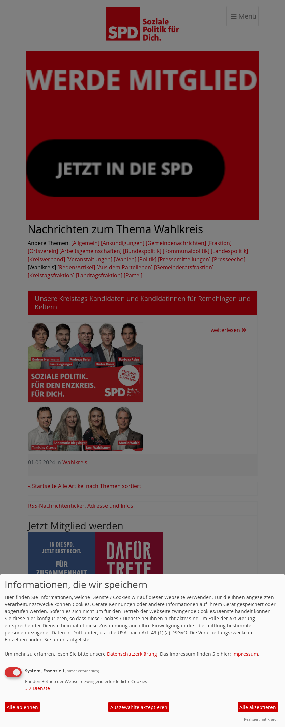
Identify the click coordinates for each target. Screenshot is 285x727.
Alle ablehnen (22, 707)
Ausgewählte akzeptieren (138, 707)
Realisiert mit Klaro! (261, 719)
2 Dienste (37, 688)
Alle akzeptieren (257, 707)
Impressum (245, 654)
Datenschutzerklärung (132, 654)
